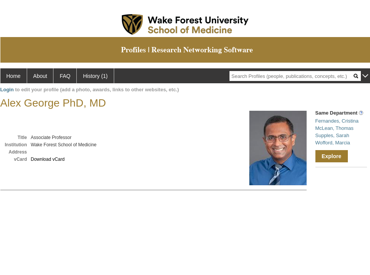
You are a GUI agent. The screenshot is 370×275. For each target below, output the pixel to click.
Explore (331, 156)
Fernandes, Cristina (337, 121)
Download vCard (48, 159)
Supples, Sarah (332, 135)
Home (13, 76)
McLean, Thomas (334, 128)
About (40, 76)
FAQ (65, 76)
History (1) (95, 76)
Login (7, 89)
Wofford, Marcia (332, 143)
